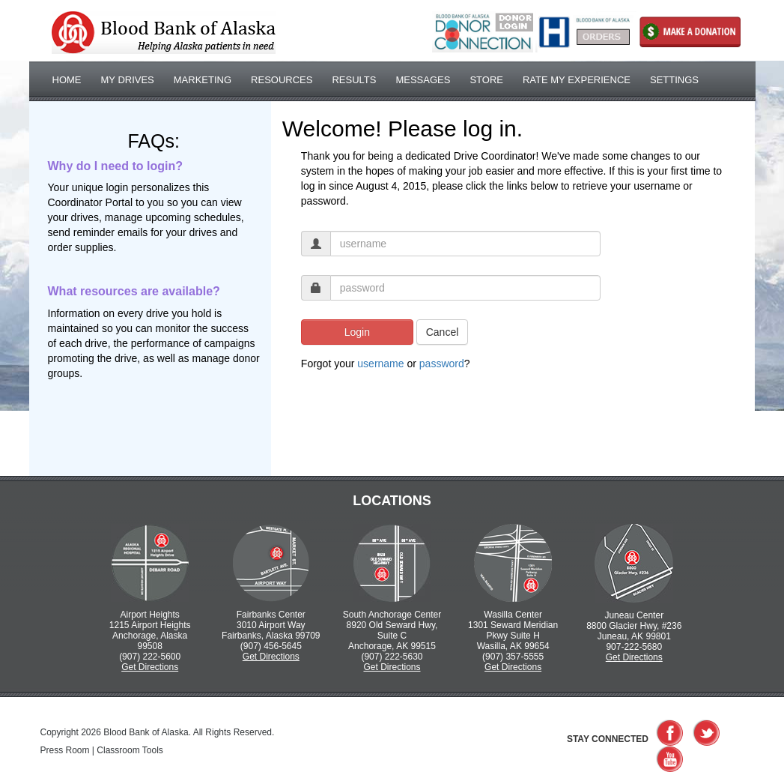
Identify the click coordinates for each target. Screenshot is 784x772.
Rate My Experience (576, 79)
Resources (281, 79)
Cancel (442, 332)
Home (67, 79)
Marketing (202, 79)
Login (357, 332)
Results (354, 79)
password (441, 364)
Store (486, 79)
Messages (422, 79)
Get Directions (149, 667)
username (380, 364)
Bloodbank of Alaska (164, 32)
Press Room (65, 750)
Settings (674, 79)
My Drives (127, 79)
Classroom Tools (129, 750)
